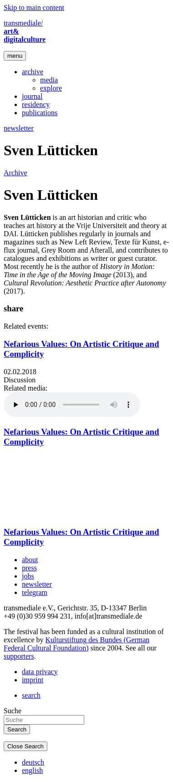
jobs (28, 576)
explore (51, 88)
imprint (32, 680)
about (30, 560)
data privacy (40, 671)
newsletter (19, 128)
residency (36, 104)
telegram (34, 592)
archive (32, 72)
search (31, 695)
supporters (19, 656)
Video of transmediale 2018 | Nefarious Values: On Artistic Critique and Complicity (54, 486)
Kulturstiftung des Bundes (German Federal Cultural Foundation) (76, 644)
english (32, 770)
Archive (15, 173)
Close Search (25, 746)
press (29, 568)
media (49, 80)
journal (32, 96)
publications (39, 113)
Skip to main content (34, 7)
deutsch (33, 762)
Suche (12, 711)
